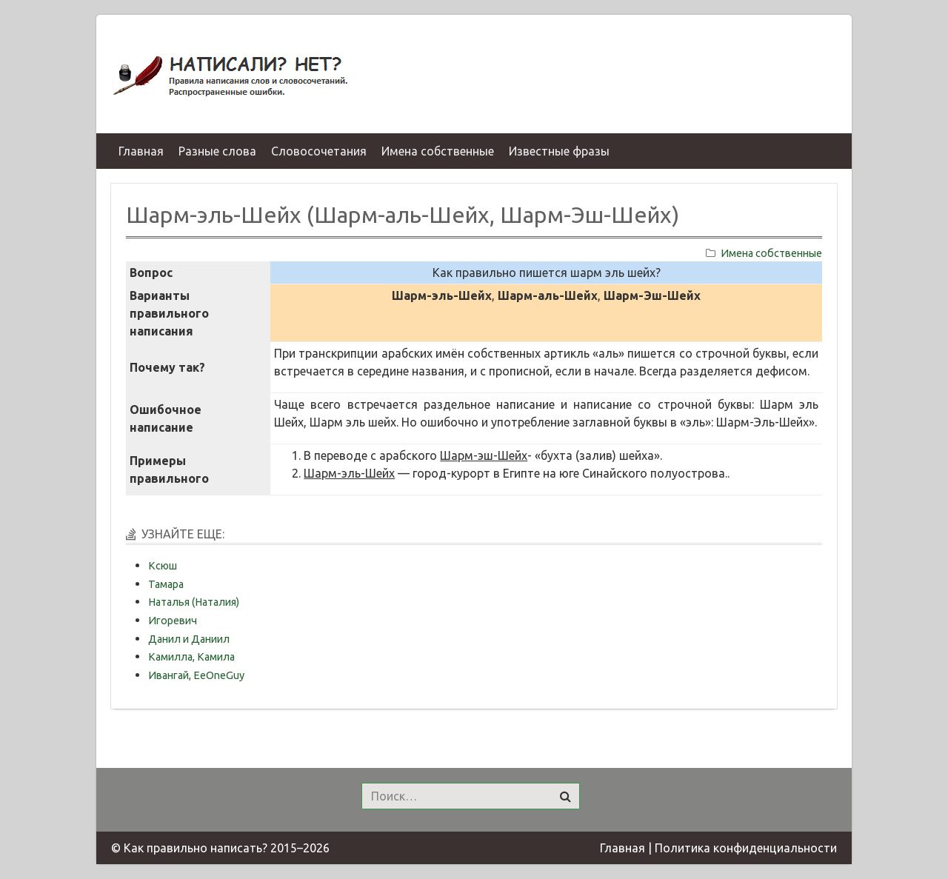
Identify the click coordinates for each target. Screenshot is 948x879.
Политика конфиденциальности (746, 848)
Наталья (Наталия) (193, 602)
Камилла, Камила (191, 657)
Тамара (166, 584)
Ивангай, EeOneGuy (196, 675)
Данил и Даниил (189, 639)
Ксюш (162, 566)
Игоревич (172, 620)
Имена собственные (771, 253)
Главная (622, 848)
